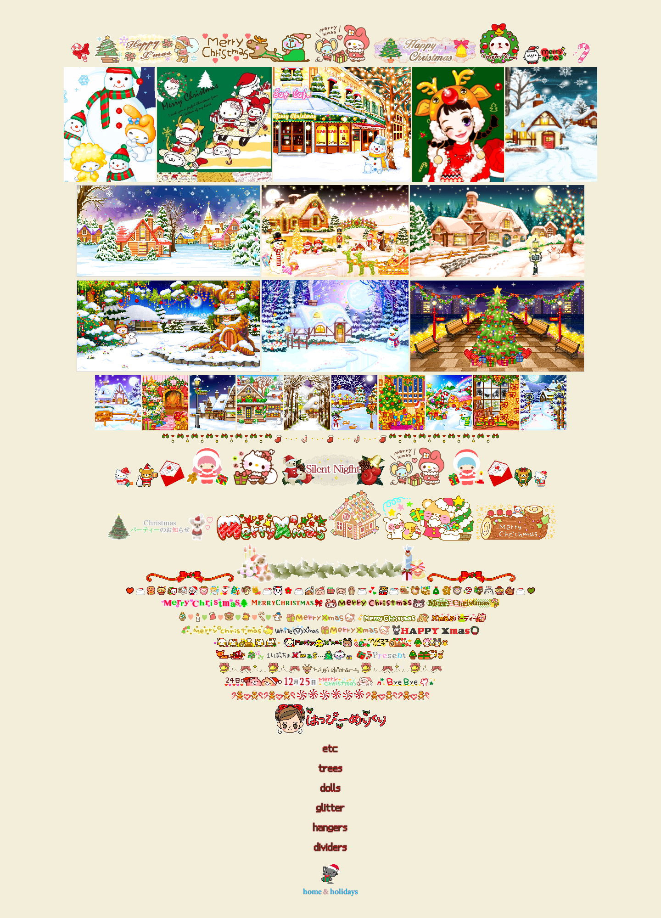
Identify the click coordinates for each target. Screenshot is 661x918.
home (312, 892)
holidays (344, 892)
